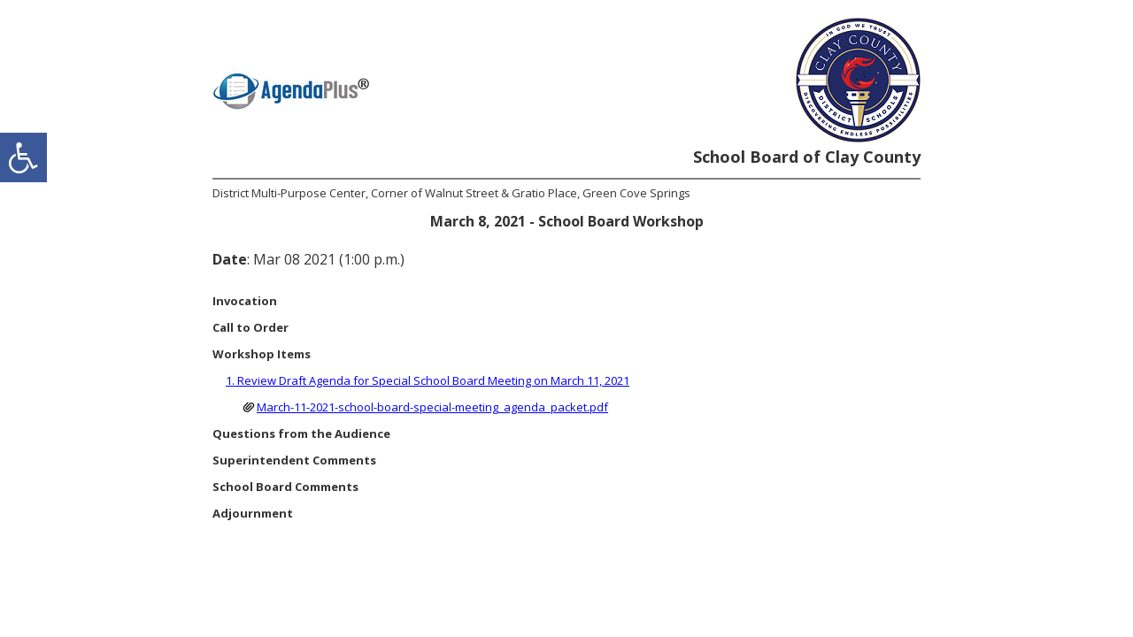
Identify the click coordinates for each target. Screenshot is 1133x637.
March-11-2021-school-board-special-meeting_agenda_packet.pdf (432, 407)
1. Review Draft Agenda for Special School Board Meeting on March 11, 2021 (427, 380)
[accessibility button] (23, 157)
